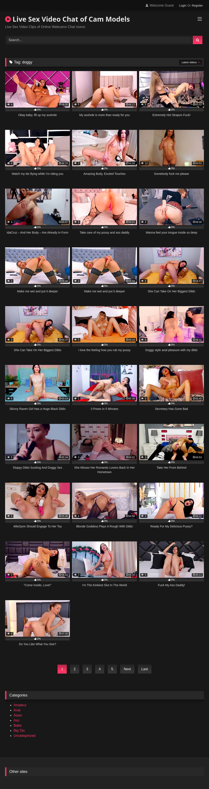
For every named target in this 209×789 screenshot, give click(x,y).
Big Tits (19, 730)
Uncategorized (24, 735)
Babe (17, 725)
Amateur (20, 705)
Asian (18, 715)
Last (144, 669)
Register (197, 5)
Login (182, 5)
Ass (16, 720)
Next (127, 669)
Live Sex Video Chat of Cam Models (67, 19)
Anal (17, 710)
